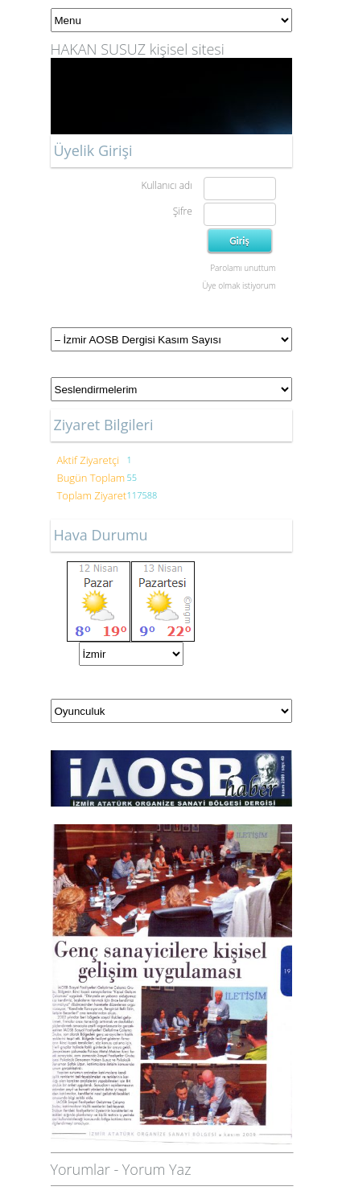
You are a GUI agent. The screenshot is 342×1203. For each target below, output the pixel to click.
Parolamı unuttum (242, 267)
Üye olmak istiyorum (238, 285)
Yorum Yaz (157, 1169)
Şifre (182, 211)
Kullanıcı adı (166, 185)
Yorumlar (80, 1169)
